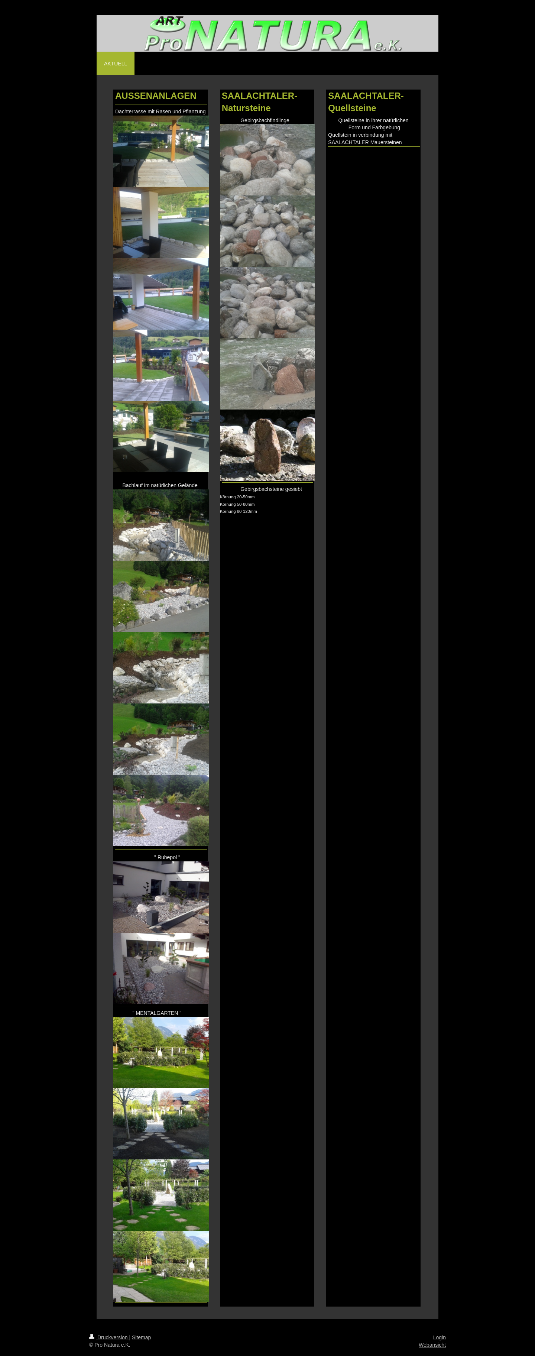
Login (439, 1337)
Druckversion (109, 1337)
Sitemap (141, 1337)
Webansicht (432, 1345)
